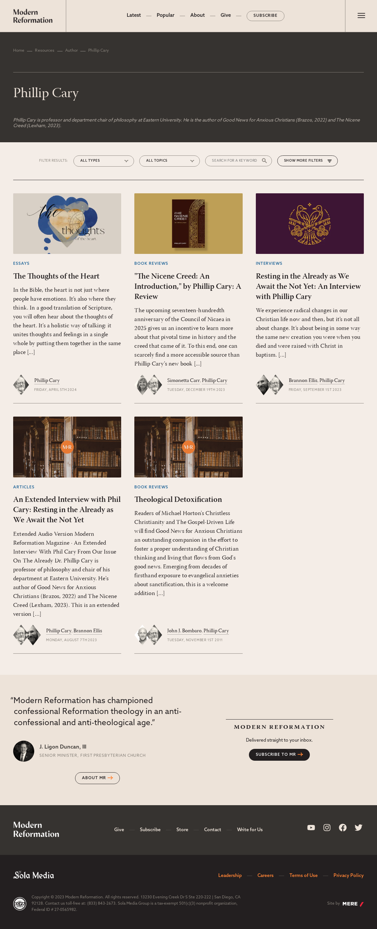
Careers (265, 875)
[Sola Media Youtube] (311, 827)
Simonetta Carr (183, 380)
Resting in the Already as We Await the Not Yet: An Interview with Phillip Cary (308, 287)
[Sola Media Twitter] (358, 827)
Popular (166, 15)
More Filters (310, 161)
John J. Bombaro (184, 631)
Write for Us (250, 830)
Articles (24, 487)
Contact (212, 830)
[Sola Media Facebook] (342, 827)
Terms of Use (303, 875)
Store (182, 830)
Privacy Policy (349, 875)
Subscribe (266, 16)
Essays (21, 264)
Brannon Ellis (303, 380)
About (197, 15)
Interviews (269, 264)
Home (18, 51)
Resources (44, 51)
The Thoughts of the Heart (56, 277)
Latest (134, 15)
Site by (345, 904)
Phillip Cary (47, 380)
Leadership (230, 875)
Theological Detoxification (178, 500)
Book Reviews (151, 264)
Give (226, 15)
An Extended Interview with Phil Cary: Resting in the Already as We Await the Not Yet (67, 510)
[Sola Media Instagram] (327, 827)
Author (71, 51)
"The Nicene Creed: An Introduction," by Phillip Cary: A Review (187, 287)
